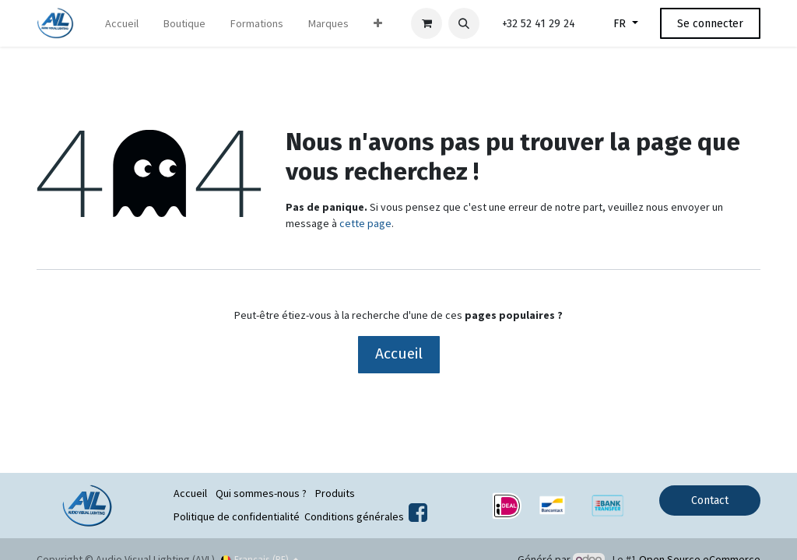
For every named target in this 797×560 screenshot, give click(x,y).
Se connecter (710, 23)
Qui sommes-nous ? (261, 493)
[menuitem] (122, 23)
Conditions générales (354, 516)
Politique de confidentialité (237, 516)
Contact (710, 500)
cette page (365, 223)
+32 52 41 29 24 (538, 23)
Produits (335, 493)
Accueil (399, 353)
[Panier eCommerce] (426, 23)
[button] (463, 23)
